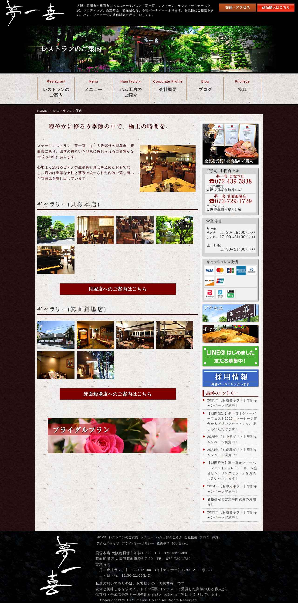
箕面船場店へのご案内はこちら (117, 394)
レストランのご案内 (123, 537)
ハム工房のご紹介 (169, 537)
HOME (42, 110)
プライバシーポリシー (138, 543)
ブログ (205, 537)
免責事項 (163, 543)
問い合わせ (180, 543)
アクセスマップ (108, 543)
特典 (215, 537)
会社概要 (190, 537)
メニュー (147, 537)
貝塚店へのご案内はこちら (117, 289)
